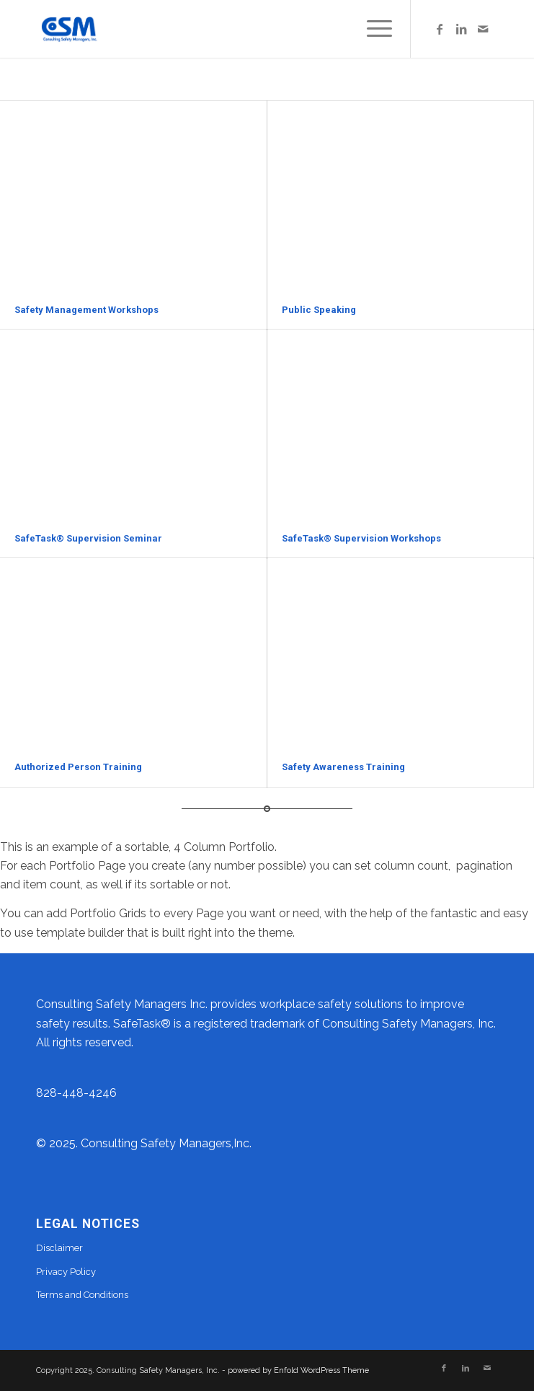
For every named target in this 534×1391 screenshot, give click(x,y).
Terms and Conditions (82, 1294)
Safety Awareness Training (343, 766)
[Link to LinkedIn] (461, 29)
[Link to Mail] (483, 29)
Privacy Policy (66, 1271)
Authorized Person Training (78, 766)
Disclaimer (59, 1247)
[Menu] (372, 29)
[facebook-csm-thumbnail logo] (222, 29)
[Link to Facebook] (439, 29)
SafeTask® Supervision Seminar (88, 538)
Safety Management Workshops (86, 309)
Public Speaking (319, 309)
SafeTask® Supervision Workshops (361, 538)
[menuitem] (372, 29)
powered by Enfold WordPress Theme (298, 1370)
